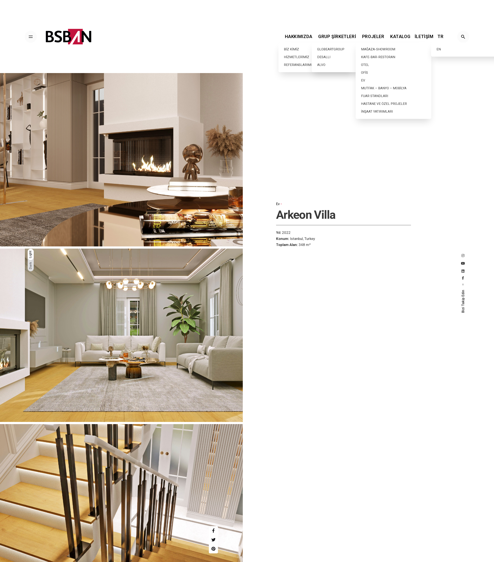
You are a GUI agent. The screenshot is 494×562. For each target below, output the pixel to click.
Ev (278, 204)
